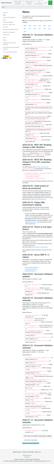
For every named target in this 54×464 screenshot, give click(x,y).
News (4, 15)
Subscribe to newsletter (9, 32)
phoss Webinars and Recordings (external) (11, 48)
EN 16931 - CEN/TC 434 (9, 24)
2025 (30, 25)
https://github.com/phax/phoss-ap (37, 199)
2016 (44, 28)
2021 (49, 25)
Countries (5, 27)
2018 (34, 28)
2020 (25, 28)
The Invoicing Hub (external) (10, 52)
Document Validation (29, 2)
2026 (25, 25)
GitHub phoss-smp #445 (33, 222)
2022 (44, 25)
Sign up (50, 2)
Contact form (6, 34)
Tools (4, 19)
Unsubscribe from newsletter (27, 456)
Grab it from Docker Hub (31, 269)
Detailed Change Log (30, 271)
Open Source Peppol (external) (10, 29)
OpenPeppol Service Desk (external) (9, 43)
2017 (39, 28)
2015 (49, 28)
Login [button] (45, 2)
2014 (25, 31)
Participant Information (18, 2)
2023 (39, 25)
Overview (5, 12)
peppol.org (48, 461)
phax (40, 452)
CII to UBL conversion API (42, 167)
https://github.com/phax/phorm (40, 247)
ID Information (39, 2)
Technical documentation (9, 17)
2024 (34, 25)
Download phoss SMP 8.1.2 (32, 267)
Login (4, 37)
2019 (30, 28)
